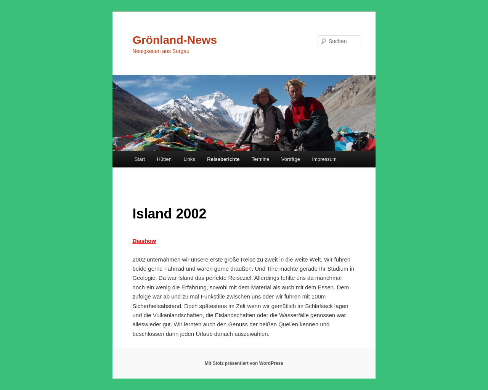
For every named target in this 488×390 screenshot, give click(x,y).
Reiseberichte (223, 159)
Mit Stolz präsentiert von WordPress (244, 363)
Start (140, 159)
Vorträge (290, 159)
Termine (260, 159)
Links (189, 159)
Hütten (164, 159)
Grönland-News (174, 40)
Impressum (324, 159)
